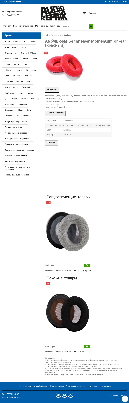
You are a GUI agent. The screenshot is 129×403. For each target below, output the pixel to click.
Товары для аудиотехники (17, 174)
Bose (23, 47)
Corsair (25, 58)
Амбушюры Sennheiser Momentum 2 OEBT (64, 351)
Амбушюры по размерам (16, 121)
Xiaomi (26, 115)
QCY (7, 98)
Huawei (19, 70)
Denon (34, 58)
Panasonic (26, 87)
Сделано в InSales (118, 396)
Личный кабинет (40, 386)
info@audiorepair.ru (13, 11)
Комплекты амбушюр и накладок (20, 150)
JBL (27, 70)
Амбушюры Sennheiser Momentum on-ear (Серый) (68, 270)
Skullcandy (9, 104)
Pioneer (30, 93)
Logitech (28, 75)
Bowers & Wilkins (28, 53)
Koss (7, 75)
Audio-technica (19, 41)
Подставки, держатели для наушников (17, 168)
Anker (32, 41)
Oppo (15, 87)
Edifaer (8, 64)
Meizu (29, 81)
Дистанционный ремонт (100, 386)
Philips (20, 93)
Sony (29, 110)
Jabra (34, 70)
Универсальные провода (16, 133)
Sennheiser (56, 35)
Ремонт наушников (23, 26)
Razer (14, 98)
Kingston (16, 75)
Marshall (19, 81)
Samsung (35, 98)
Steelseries (9, 110)
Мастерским (41, 26)
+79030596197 (12, 15)
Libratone (9, 81)
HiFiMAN (8, 70)
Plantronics (9, 93)
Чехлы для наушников (15, 161)
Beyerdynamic (11, 53)
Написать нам (25, 386)
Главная (7, 26)
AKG (7, 47)
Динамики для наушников (16, 144)
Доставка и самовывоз (76, 386)
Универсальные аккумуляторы (19, 138)
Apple (7, 41)
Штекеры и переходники (16, 155)
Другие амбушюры (13, 127)
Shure (20, 110)
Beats (15, 47)
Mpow (7, 87)
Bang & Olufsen (11, 58)
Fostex (17, 64)
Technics (8, 115)
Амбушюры (69, 35)
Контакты (55, 26)
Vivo (18, 115)
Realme (24, 98)
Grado (26, 64)
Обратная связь (57, 386)
